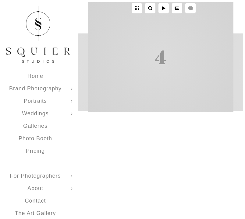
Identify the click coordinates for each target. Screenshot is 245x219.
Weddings (35, 113)
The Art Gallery (35, 213)
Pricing (35, 151)
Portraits (35, 101)
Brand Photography (35, 88)
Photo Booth (35, 138)
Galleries (35, 126)
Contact (35, 201)
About (35, 188)
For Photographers (35, 176)
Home (35, 76)
